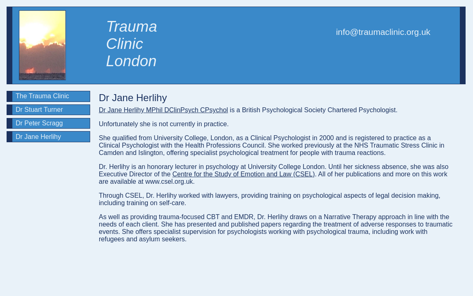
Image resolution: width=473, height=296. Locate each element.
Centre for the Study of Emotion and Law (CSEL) (243, 174)
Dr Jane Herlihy (38, 136)
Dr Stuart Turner (39, 109)
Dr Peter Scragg (39, 123)
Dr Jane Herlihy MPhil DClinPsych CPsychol (163, 109)
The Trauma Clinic (42, 95)
